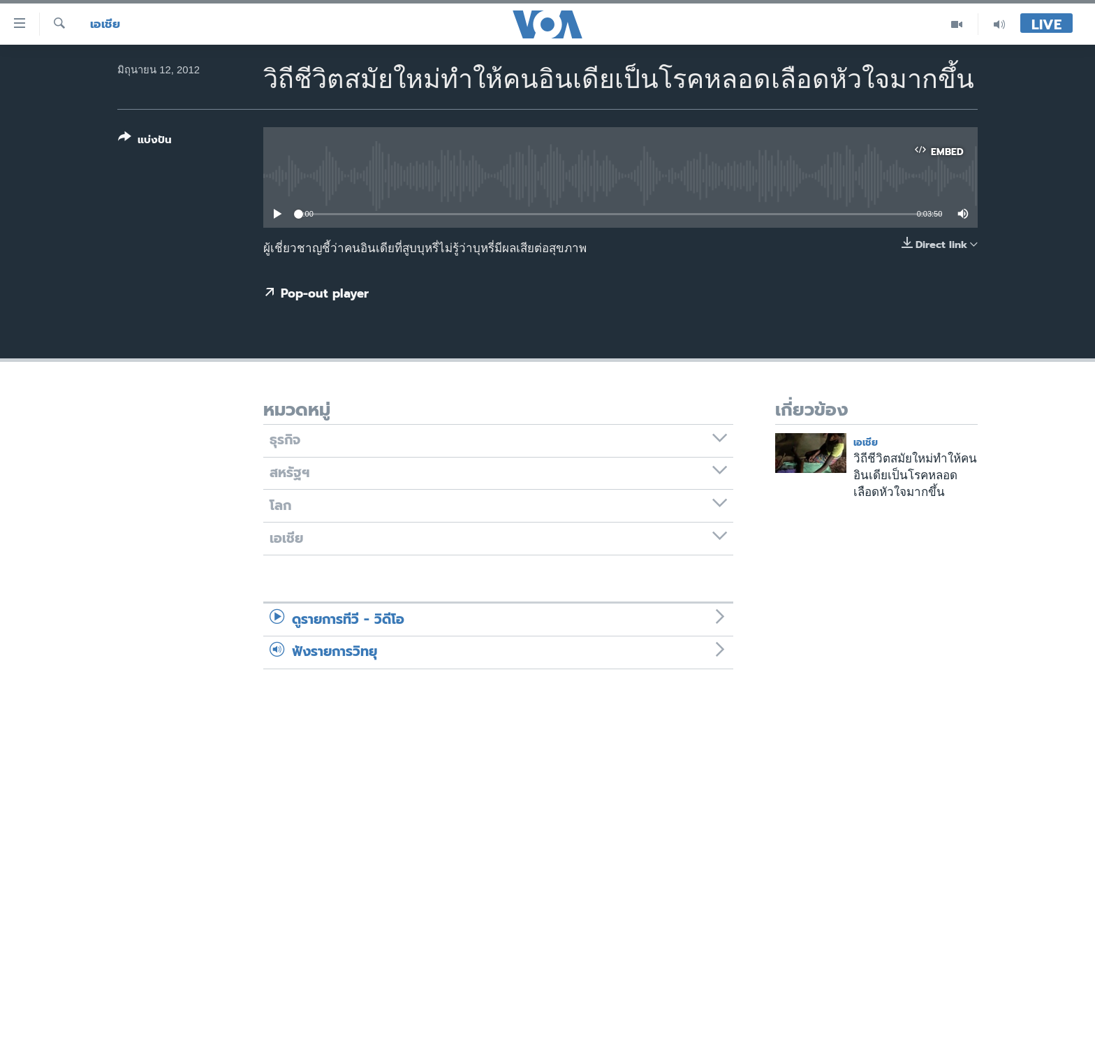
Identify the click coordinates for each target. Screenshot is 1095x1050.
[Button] (145, 141)
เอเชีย (105, 24)
